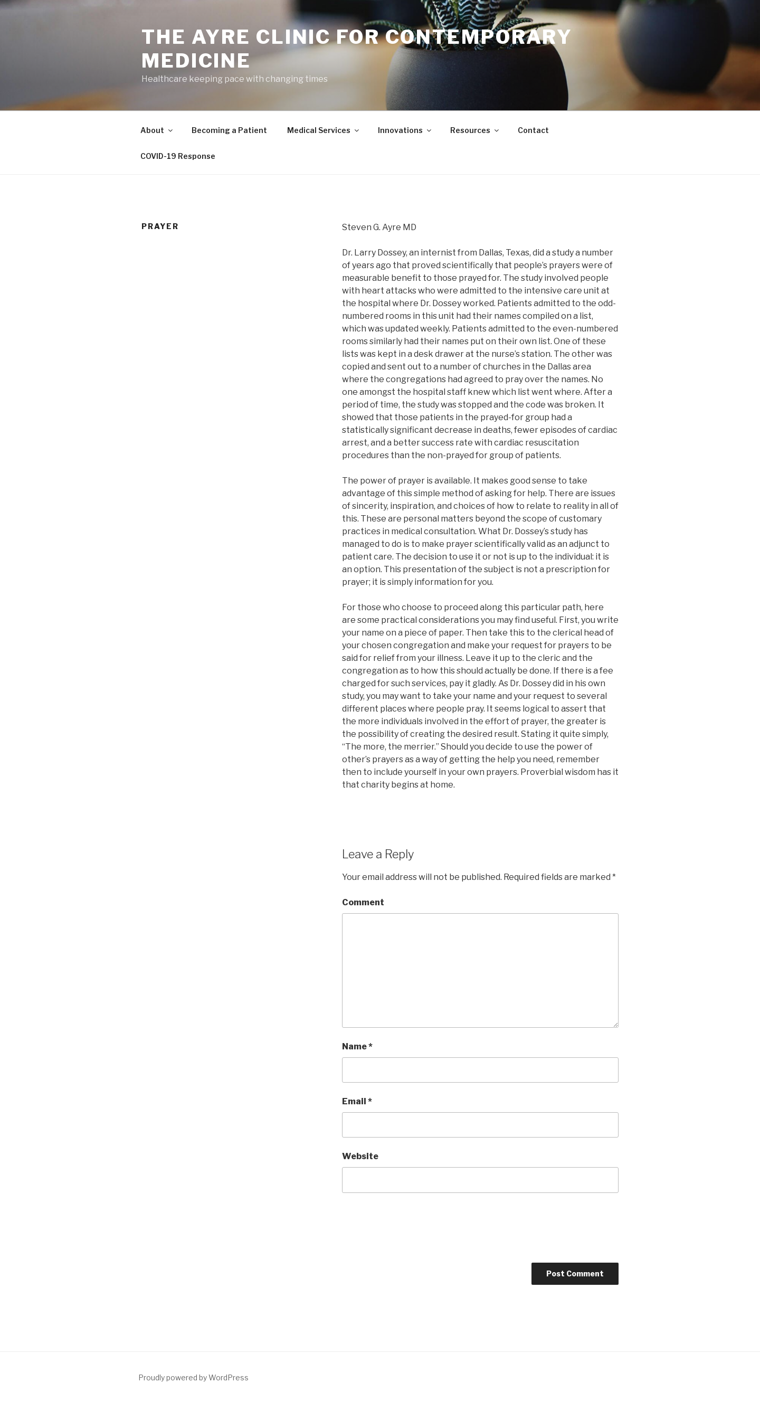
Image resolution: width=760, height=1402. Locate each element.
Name (357, 1046)
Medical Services (323, 130)
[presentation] (422, 1231)
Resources (475, 130)
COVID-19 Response (177, 155)
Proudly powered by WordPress (193, 1377)
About (157, 130)
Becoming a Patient (229, 130)
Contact (533, 130)
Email (357, 1101)
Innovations (405, 130)
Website (360, 1156)
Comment (363, 902)
